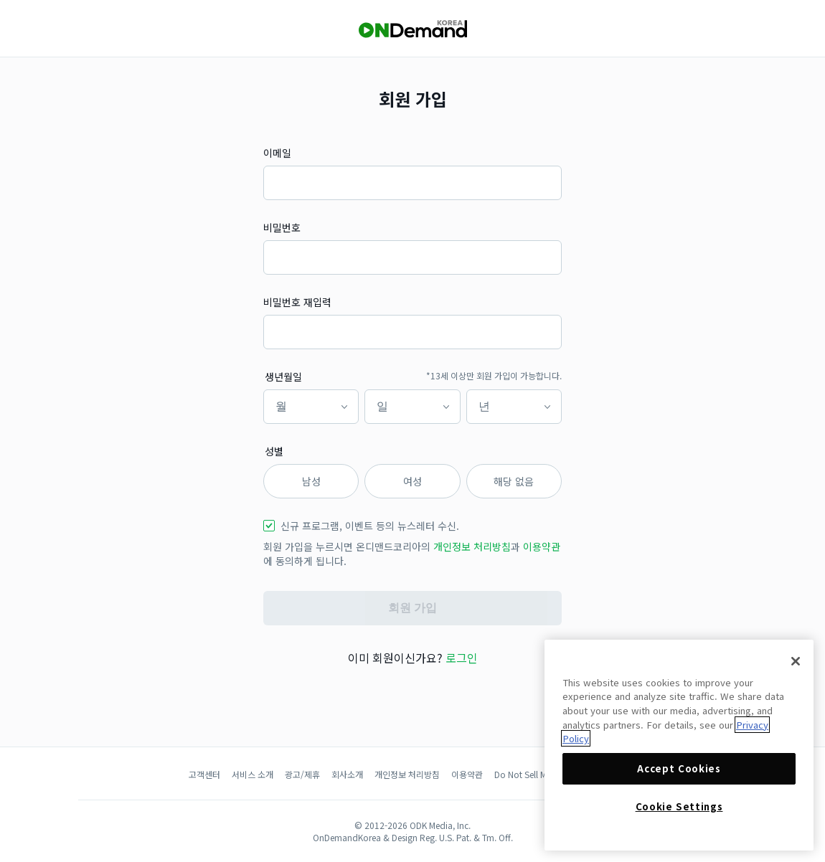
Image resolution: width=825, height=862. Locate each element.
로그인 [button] (462, 657)
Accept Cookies (678, 768)
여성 (412, 481)
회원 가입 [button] (412, 608)
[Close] (795, 661)
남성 (311, 481)
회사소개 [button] (347, 774)
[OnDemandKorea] (412, 29)
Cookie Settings (679, 806)
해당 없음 (514, 481)
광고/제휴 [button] (302, 774)
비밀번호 (282, 227)
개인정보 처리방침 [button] (472, 546)
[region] (679, 745)
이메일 (277, 153)
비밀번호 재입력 (297, 302)
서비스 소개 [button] (252, 774)
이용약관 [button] (541, 546)
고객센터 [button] (204, 774)
